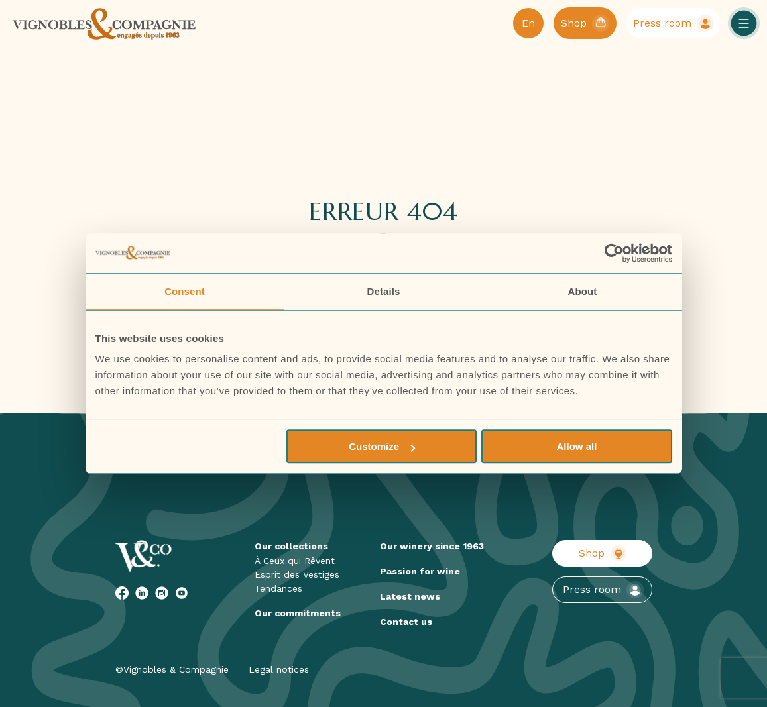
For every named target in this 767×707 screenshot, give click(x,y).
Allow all (577, 446)
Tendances (278, 588)
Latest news (410, 596)
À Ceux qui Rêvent (295, 560)
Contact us (406, 621)
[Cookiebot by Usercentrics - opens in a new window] (614, 253)
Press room (603, 589)
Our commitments (298, 613)
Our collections (291, 546)
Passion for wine (420, 571)
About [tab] (582, 291)
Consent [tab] (184, 291)
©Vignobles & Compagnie (172, 669)
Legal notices (279, 669)
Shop (603, 553)
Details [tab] (383, 291)
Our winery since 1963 (432, 546)
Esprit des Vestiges (297, 574)
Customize (382, 446)
